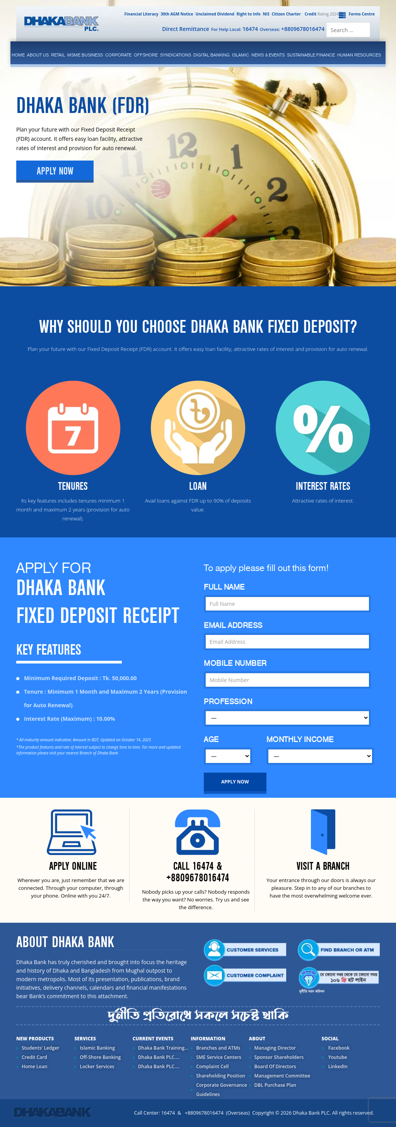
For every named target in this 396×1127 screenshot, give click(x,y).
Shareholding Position (220, 1075)
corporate (118, 55)
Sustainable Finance (311, 55)
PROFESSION (228, 701)
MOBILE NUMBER (235, 663)
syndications (175, 55)
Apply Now (55, 171)
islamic (240, 55)
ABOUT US (38, 55)
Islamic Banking (97, 1048)
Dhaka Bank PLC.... (158, 1057)
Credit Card (34, 1057)
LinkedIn (337, 1066)
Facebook (338, 1048)
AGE (211, 739)
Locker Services (97, 1066)
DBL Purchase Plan (275, 1085)
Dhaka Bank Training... (163, 1048)
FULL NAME (224, 587)
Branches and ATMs (218, 1048)
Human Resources (359, 55)
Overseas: (292, 28)
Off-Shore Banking (100, 1057)
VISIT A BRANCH (323, 866)
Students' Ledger (40, 1048)
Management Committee (282, 1075)
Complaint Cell (212, 1066)
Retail (58, 55)
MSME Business (85, 55)
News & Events (268, 55)
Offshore (146, 55)
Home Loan (34, 1066)
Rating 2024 (321, 14)
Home (18, 55)
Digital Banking (211, 55)
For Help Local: (234, 28)
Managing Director (275, 1048)
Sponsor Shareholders (279, 1057)
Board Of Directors (275, 1066)
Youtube (337, 1057)
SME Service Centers (218, 1057)
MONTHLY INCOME (300, 739)
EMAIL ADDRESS (233, 625)
